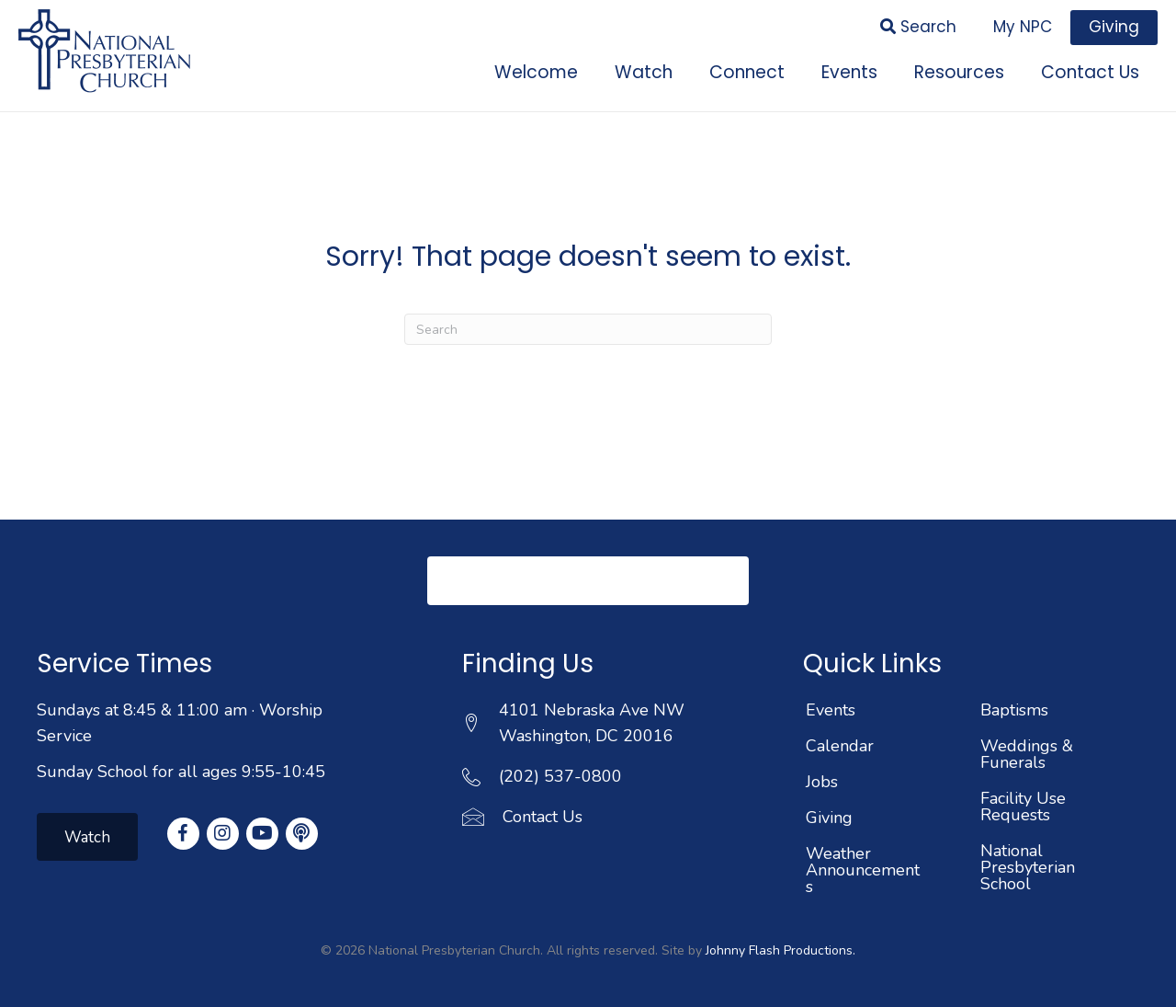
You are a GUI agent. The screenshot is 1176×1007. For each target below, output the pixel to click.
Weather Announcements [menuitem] (863, 870)
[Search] (588, 329)
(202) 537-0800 (560, 776)
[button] (588, 580)
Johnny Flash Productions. (780, 950)
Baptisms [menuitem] (1014, 710)
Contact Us (542, 817)
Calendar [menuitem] (840, 746)
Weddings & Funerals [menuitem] (1026, 754)
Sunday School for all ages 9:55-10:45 (181, 772)
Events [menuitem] (830, 710)
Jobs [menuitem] (822, 782)
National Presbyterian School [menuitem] (1027, 867)
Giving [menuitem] (829, 818)
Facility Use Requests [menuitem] (1023, 806)
